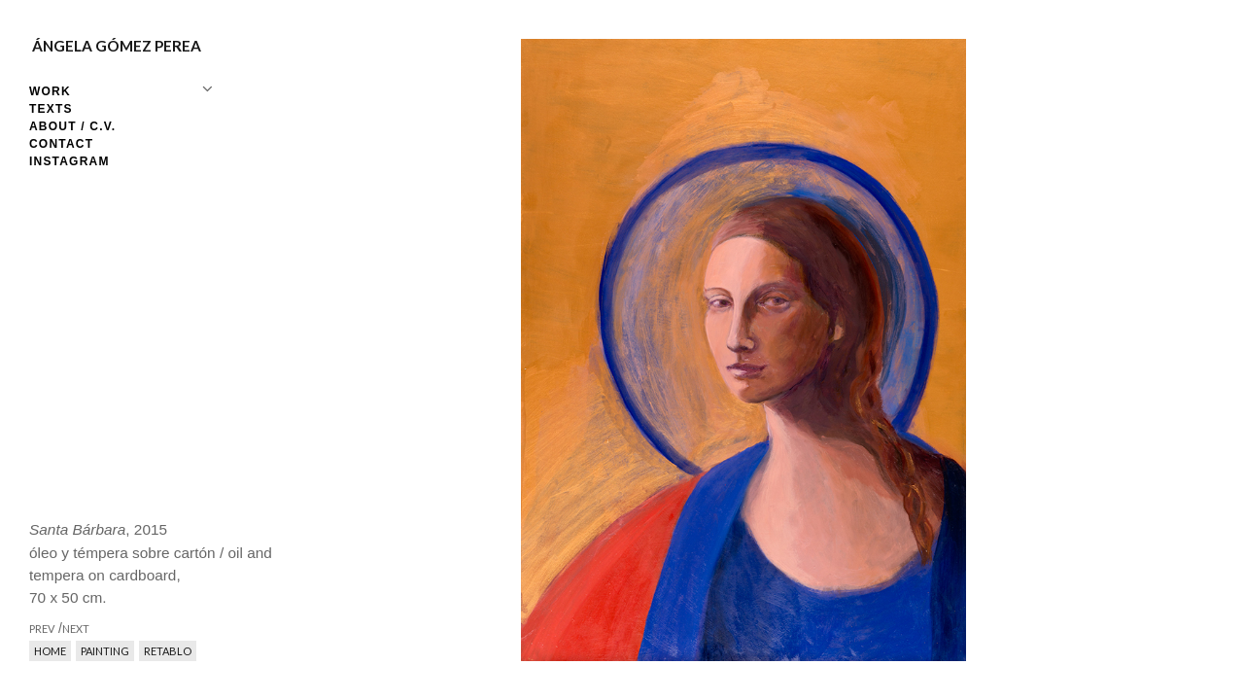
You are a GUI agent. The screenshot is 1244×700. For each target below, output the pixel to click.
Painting (105, 651)
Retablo (167, 651)
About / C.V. (72, 126)
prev (532, 350)
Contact (61, 144)
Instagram (69, 161)
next (954, 350)
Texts (51, 109)
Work (50, 91)
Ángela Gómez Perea (116, 45)
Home (50, 651)
